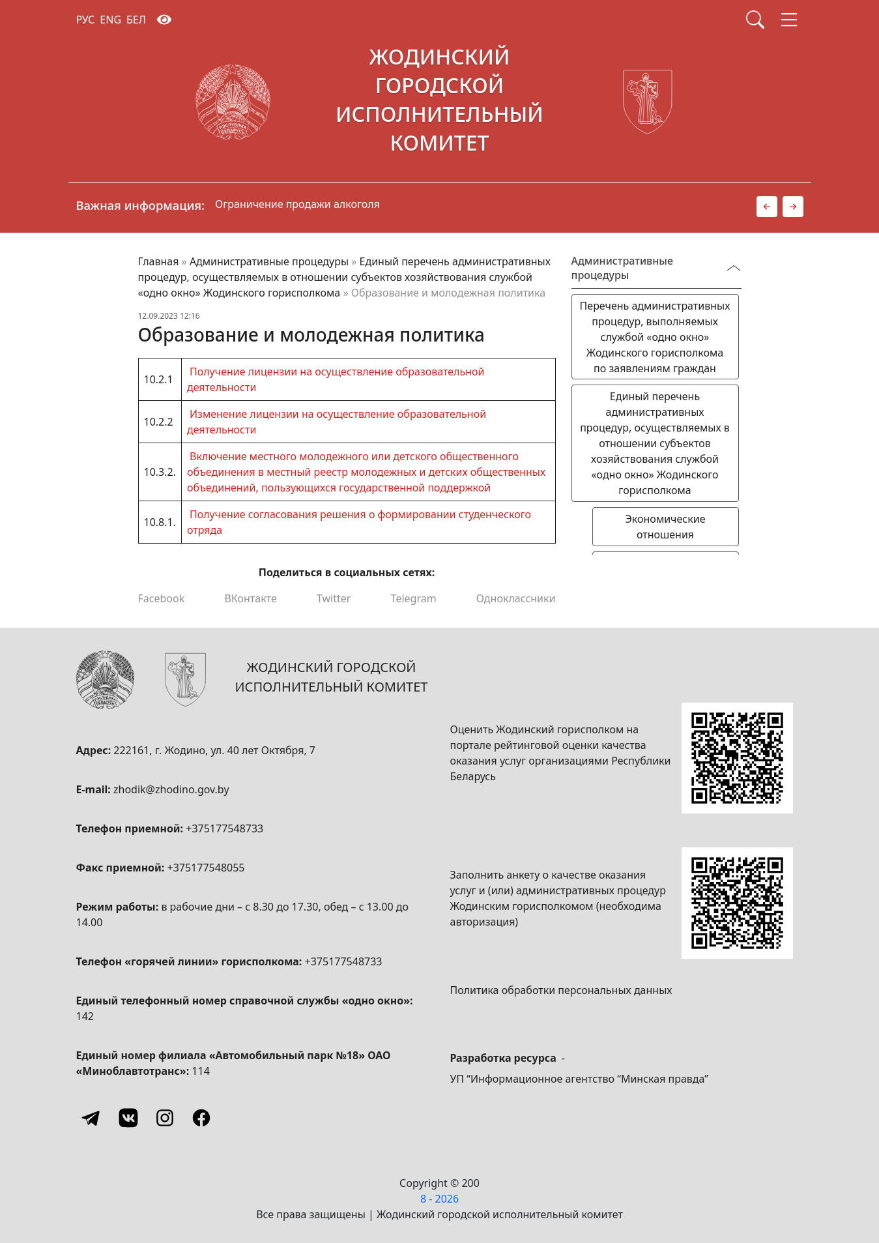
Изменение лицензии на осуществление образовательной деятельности (336, 422)
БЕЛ (136, 19)
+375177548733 (224, 828)
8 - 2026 (439, 1199)
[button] (767, 206)
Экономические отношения (666, 527)
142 (85, 1016)
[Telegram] (92, 1117)
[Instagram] (164, 1117)
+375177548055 (206, 867)
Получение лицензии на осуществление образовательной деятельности (335, 379)
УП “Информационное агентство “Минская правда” (579, 1079)
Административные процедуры (269, 261)
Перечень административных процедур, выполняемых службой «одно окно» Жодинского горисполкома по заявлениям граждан (655, 337)
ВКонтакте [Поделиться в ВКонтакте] (250, 598)
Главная (158, 261)
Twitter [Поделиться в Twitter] (334, 598)
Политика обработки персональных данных (561, 990)
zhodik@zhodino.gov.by (171, 789)
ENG (110, 19)
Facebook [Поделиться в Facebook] (161, 598)
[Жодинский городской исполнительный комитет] (439, 102)
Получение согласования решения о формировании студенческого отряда (359, 522)
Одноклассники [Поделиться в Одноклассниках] (516, 598)
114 (200, 1071)
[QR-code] (737, 758)
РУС (85, 19)
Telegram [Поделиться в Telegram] (414, 598)
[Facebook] (201, 1117)
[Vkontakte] (128, 1117)
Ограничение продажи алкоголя (297, 204)
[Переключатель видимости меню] (734, 268)
